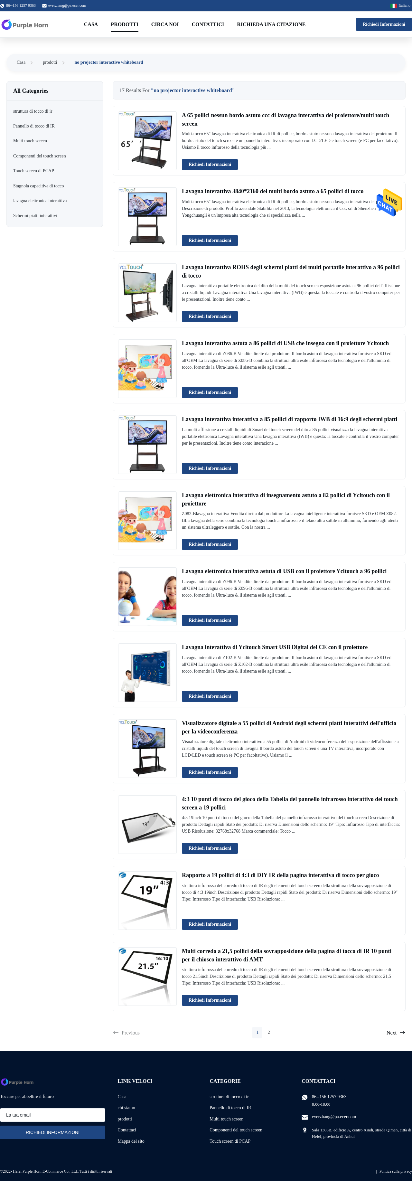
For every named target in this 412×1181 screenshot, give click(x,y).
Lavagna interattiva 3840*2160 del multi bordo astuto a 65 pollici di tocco (273, 191)
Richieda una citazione (271, 24)
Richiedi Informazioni (384, 24)
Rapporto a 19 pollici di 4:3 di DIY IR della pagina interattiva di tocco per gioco (280, 875)
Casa (91, 24)
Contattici (208, 24)
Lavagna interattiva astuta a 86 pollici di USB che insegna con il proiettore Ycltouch (285, 343)
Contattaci (127, 1130)
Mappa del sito (131, 1141)
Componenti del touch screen (236, 1130)
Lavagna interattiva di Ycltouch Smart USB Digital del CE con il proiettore (275, 647)
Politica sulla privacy (395, 1171)
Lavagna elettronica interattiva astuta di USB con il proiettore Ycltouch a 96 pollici (284, 571)
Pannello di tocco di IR (230, 1107)
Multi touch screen (226, 1119)
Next (396, 1032)
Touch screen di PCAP (230, 1141)
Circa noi (165, 24)
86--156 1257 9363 (329, 1096)
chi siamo (126, 1107)
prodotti (50, 62)
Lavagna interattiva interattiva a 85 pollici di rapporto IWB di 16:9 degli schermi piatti (289, 419)
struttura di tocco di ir (229, 1096)
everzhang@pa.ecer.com (67, 5)
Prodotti (124, 24)
